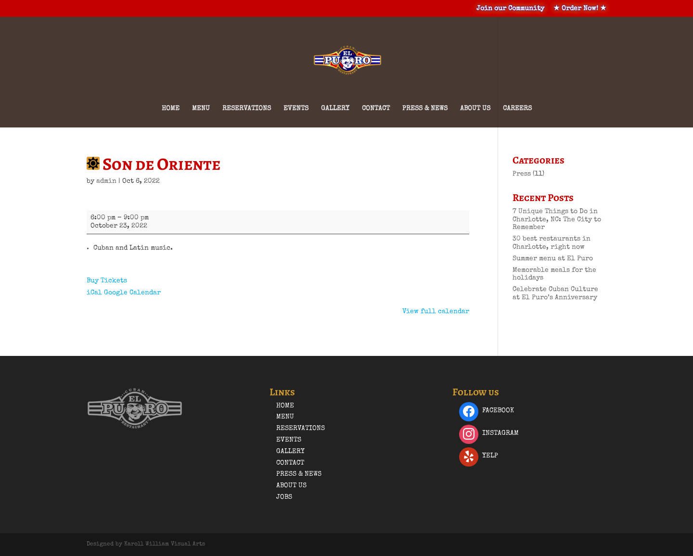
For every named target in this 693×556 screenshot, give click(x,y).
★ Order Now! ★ (579, 8)
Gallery (335, 108)
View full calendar (435, 311)
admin (106, 181)
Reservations (246, 108)
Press (522, 174)
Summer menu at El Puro (553, 258)
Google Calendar (132, 293)
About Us (475, 108)
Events (295, 108)
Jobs (284, 497)
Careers (517, 108)
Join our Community (510, 8)
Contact (376, 108)
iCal (94, 293)
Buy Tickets (107, 281)
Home (171, 108)
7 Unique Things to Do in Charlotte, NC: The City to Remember (557, 219)
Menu (201, 108)
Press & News (425, 108)
